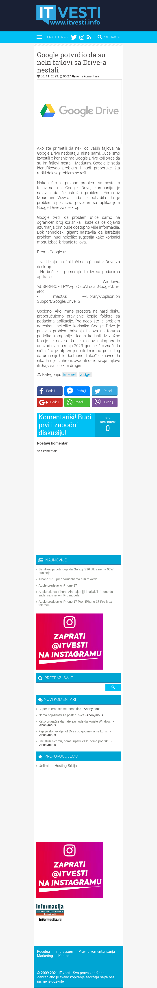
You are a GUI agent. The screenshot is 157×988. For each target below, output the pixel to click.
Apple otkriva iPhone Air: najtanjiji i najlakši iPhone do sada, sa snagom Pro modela (76, 593)
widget (86, 374)
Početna (43, 951)
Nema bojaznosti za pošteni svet (61, 715)
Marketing (45, 956)
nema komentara (87, 76)
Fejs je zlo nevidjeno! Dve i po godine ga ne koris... (74, 731)
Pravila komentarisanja (96, 951)
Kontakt (64, 956)
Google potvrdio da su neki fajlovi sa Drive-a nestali (72, 62)
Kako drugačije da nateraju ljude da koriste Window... (75, 721)
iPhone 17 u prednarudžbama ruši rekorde (68, 579)
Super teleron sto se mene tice (60, 709)
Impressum (64, 951)
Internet (69, 374)
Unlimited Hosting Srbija (58, 766)
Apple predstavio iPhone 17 (58, 585)
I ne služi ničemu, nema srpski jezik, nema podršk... (74, 741)
